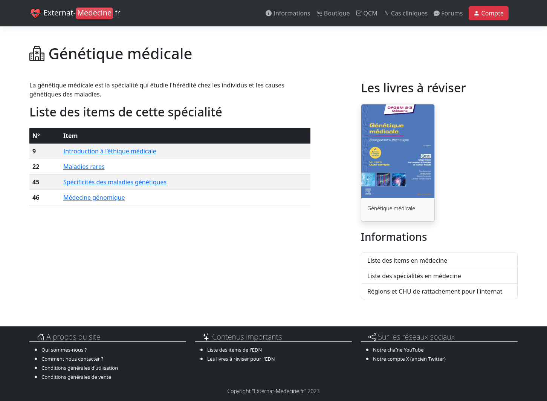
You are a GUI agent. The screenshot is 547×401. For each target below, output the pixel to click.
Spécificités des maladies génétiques (115, 182)
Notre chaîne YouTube (398, 349)
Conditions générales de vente (76, 376)
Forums (448, 13)
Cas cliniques (406, 13)
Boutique (333, 13)
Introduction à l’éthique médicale (109, 151)
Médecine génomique (94, 197)
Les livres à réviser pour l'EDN (241, 358)
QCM (366, 13)
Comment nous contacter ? (72, 358)
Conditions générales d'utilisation (79, 367)
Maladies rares (84, 166)
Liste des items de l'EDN (234, 349)
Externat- (74, 14)
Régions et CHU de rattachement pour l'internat (434, 291)
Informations (288, 13)
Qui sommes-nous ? (64, 349)
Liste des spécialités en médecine (414, 276)
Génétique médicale (391, 208)
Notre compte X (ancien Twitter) (409, 358)
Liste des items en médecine (407, 260)
